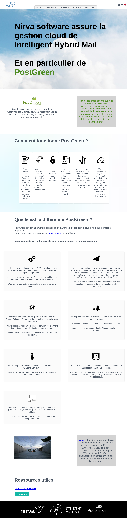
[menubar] (65, 7)
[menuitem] (39, 7)
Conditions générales (25, 488)
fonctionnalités (54, 233)
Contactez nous (22, 494)
